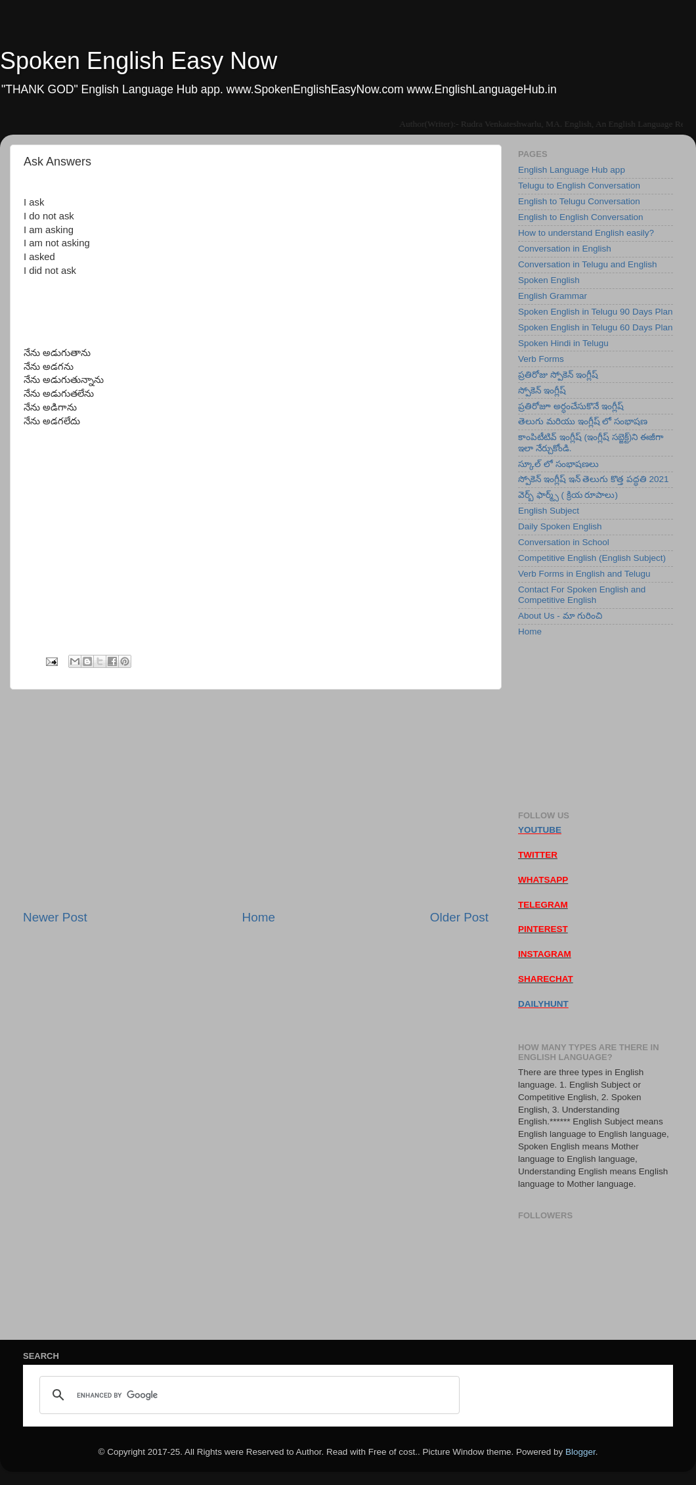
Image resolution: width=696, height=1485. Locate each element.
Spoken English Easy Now (138, 60)
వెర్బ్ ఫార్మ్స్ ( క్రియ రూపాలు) (568, 495)
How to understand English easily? (586, 233)
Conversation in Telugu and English (587, 264)
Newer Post (55, 917)
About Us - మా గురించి (560, 616)
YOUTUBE (539, 830)
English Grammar (552, 296)
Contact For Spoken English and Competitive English (581, 595)
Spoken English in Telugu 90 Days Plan (595, 312)
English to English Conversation (580, 217)
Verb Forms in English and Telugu (584, 574)
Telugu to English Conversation (579, 185)
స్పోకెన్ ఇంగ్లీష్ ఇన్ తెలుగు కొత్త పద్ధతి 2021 (593, 479)
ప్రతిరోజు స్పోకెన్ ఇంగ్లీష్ (558, 375)
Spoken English (549, 280)
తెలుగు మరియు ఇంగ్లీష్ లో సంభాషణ (582, 421)
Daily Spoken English (560, 526)
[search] (247, 1395)
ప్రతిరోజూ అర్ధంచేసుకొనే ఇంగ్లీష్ (571, 406)
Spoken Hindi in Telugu (563, 343)
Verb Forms (541, 359)
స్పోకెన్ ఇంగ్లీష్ (542, 390)
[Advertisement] (256, 799)
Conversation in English (564, 249)
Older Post (459, 917)
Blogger (580, 1452)
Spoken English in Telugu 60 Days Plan (595, 327)
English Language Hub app (571, 170)
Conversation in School (563, 542)
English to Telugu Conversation (579, 201)
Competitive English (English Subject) (592, 558)
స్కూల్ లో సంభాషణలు (558, 464)
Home (258, 917)
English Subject (548, 511)
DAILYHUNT (543, 1004)
